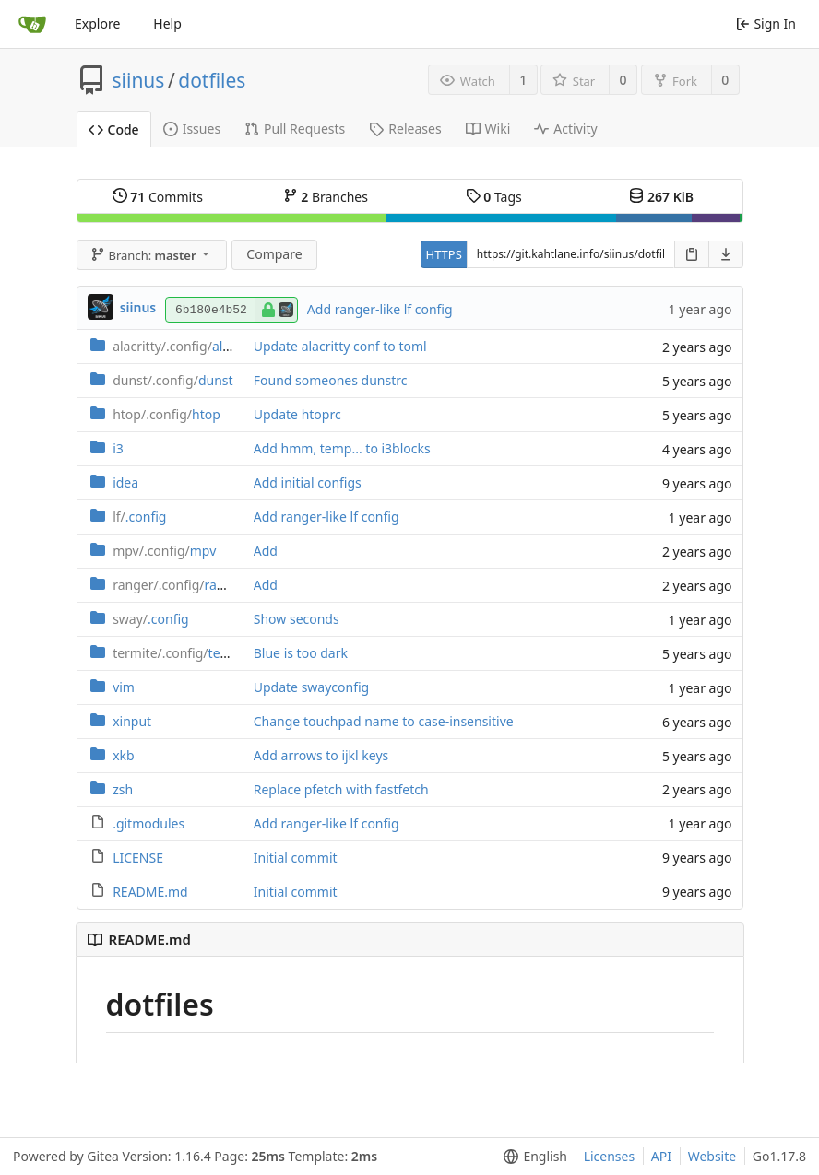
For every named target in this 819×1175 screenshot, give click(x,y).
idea (125, 482)
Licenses (609, 1156)
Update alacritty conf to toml (340, 346)
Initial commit (296, 857)
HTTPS (444, 254)
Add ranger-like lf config (380, 309)
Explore (97, 23)
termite (183, 653)
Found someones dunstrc (331, 380)
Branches (325, 197)
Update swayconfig (311, 687)
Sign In (766, 23)
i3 (118, 448)
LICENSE (138, 857)
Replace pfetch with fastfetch (341, 789)
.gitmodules (148, 823)
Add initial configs (308, 482)
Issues (191, 128)
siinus (139, 80)
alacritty (186, 346)
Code (114, 129)
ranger (179, 584)
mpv (164, 550)
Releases (405, 128)
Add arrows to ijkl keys (321, 755)
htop (166, 414)
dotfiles (211, 80)
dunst (172, 380)
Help (167, 23)
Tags (494, 197)
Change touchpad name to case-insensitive (384, 721)
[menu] (531, 1156)
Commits (158, 197)
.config (139, 516)
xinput (132, 721)
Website (712, 1156)
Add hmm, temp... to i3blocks (342, 448)
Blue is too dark (301, 653)
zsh (123, 789)
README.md (150, 891)
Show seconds (296, 619)
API (661, 1156)
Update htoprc (297, 414)
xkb (124, 755)
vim (124, 687)
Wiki (488, 128)
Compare (274, 254)
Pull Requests (294, 128)
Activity (565, 128)
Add (266, 550)
